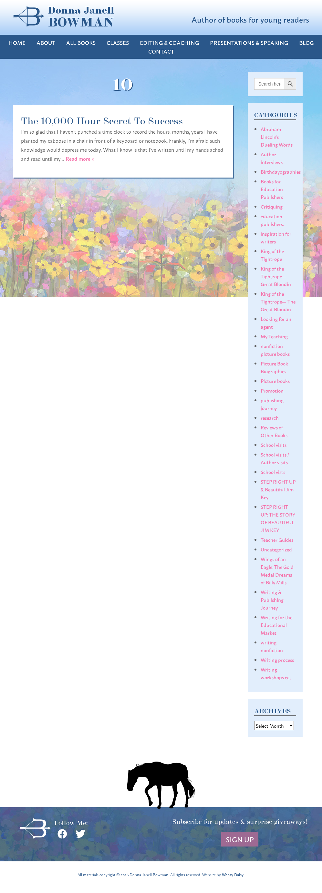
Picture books (275, 381)
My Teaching (274, 336)
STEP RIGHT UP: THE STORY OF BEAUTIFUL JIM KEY (278, 518)
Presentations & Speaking (249, 42)
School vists (273, 472)
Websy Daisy (233, 874)
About (45, 42)
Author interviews (272, 158)
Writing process (277, 659)
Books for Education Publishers (272, 188)
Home (17, 42)
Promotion (272, 390)
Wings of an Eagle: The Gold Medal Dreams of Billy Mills (277, 570)
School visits (273, 444)
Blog (306, 42)
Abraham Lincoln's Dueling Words (277, 136)
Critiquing (272, 206)
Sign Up (240, 839)
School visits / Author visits (275, 458)
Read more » (80, 158)
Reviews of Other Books (274, 431)
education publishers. (272, 220)
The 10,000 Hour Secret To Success (102, 120)
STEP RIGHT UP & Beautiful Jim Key (278, 489)
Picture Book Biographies (274, 367)
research (270, 417)
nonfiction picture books (275, 349)
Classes (118, 42)
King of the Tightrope (272, 254)
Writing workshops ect (276, 673)
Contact (161, 51)
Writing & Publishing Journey (272, 599)
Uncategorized (276, 549)
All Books (81, 42)
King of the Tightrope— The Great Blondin (278, 301)
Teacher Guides (277, 539)
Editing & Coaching (169, 42)
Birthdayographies (281, 171)
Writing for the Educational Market (276, 624)
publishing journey (272, 404)
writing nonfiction (272, 646)
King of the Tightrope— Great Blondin (276, 276)
